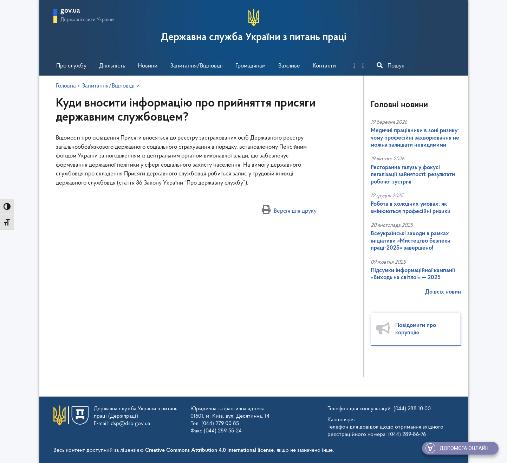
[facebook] (356, 66)
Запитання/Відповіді (196, 66)
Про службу (71, 66)
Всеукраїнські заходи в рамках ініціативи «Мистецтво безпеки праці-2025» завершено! (410, 241)
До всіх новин (443, 292)
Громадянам (250, 66)
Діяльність (112, 66)
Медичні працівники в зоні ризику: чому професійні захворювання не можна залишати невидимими (415, 138)
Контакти (324, 66)
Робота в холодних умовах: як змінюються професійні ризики (410, 207)
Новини (147, 66)
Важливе (289, 66)
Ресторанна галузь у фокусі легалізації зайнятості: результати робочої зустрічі (413, 175)
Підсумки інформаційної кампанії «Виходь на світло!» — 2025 (413, 274)
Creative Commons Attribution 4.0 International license (209, 450)
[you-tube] (366, 66)
